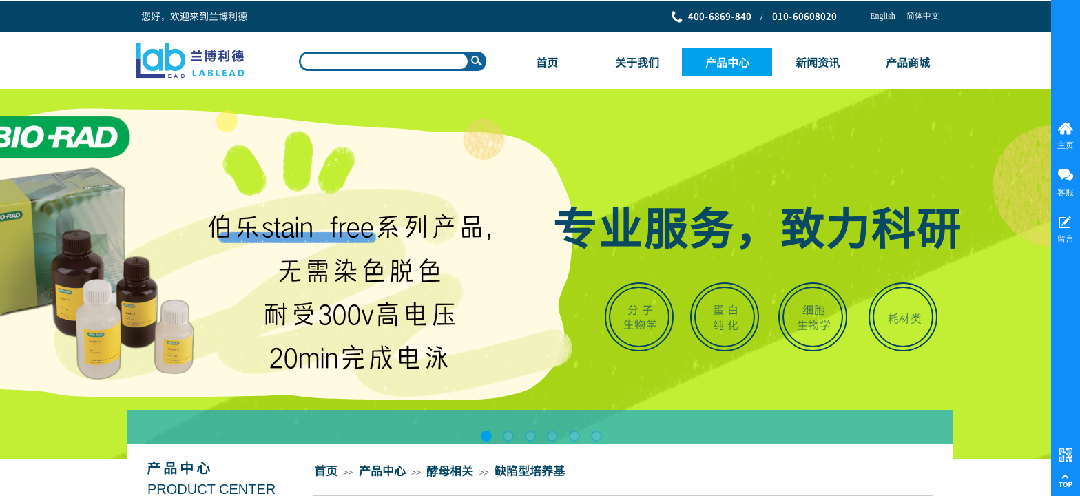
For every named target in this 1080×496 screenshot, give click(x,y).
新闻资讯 (818, 62)
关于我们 (637, 62)
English (882, 16)
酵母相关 (449, 470)
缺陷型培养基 (530, 470)
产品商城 (908, 62)
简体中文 (922, 16)
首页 (547, 62)
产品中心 (727, 62)
